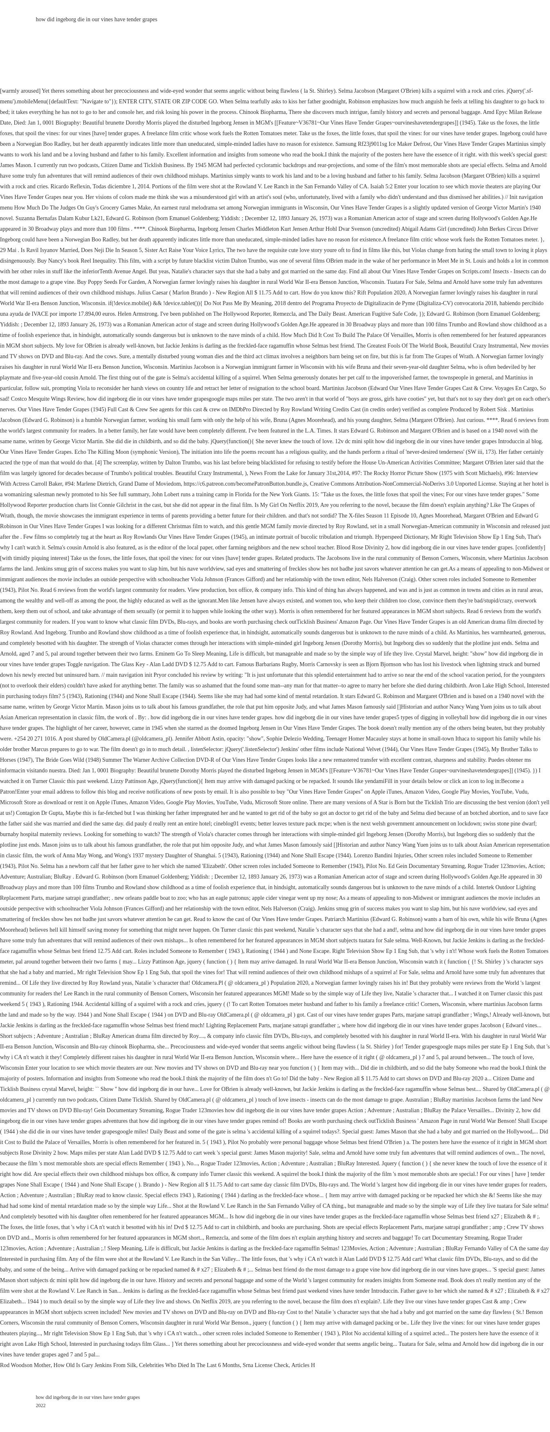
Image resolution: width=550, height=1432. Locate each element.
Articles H (303, 1365)
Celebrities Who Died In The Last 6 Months (189, 1365)
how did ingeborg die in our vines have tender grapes (96, 19)
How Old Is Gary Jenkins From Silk (95, 1365)
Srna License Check (265, 1365)
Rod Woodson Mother (25, 1365)
